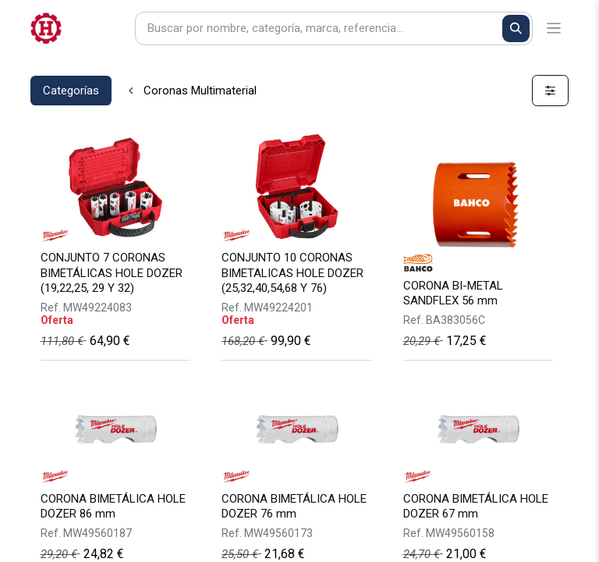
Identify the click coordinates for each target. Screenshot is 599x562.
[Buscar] (516, 28)
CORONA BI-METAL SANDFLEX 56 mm (453, 293)
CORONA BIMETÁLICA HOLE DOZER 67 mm (475, 506)
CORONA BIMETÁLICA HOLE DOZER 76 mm (294, 506)
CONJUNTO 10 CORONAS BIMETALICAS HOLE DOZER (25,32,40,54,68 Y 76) (292, 272)
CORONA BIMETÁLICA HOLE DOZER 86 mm (113, 506)
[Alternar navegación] (554, 28)
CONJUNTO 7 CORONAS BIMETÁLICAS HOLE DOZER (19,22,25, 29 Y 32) (112, 272)
